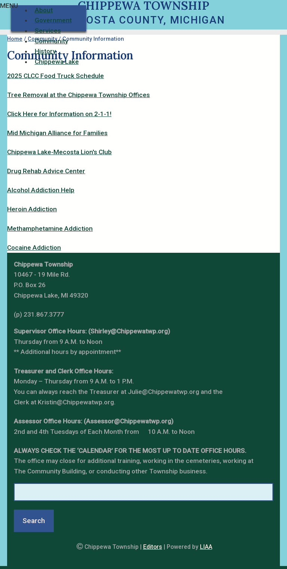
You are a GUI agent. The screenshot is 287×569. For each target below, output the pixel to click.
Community (51, 41)
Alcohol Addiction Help (40, 190)
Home (14, 38)
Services (48, 30)
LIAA (206, 547)
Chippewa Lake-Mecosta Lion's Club (59, 152)
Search (33, 520)
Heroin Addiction (32, 209)
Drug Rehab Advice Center (46, 171)
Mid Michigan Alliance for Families (57, 133)
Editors (152, 547)
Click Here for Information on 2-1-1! (59, 114)
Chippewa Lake (57, 61)
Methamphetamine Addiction (50, 228)
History (45, 51)
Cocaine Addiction (34, 247)
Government (53, 20)
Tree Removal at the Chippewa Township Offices (78, 95)
